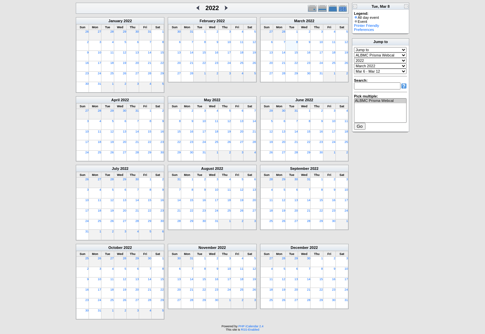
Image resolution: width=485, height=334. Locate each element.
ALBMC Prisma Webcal (380, 101)
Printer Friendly (366, 26)
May (207, 100)
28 (112, 31)
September (299, 168)
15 (162, 52)
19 (124, 63)
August (207, 168)
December (300, 248)
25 (112, 73)
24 (99, 73)
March (299, 21)
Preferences (364, 30)
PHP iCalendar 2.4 (250, 326)
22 (162, 63)
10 (99, 52)
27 (99, 31)
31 (149, 31)
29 (124, 31)
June (299, 100)
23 (87, 73)
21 (149, 63)
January (115, 21)
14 (149, 52)
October (115, 248)
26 (87, 31)
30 (137, 31)
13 (137, 52)
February (208, 21)
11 (112, 52)
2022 (128, 21)
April (115, 100)
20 (137, 63)
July (115, 168)
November (207, 248)
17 (99, 63)
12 (124, 52)
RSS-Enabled (250, 329)
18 (112, 63)
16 (87, 63)
